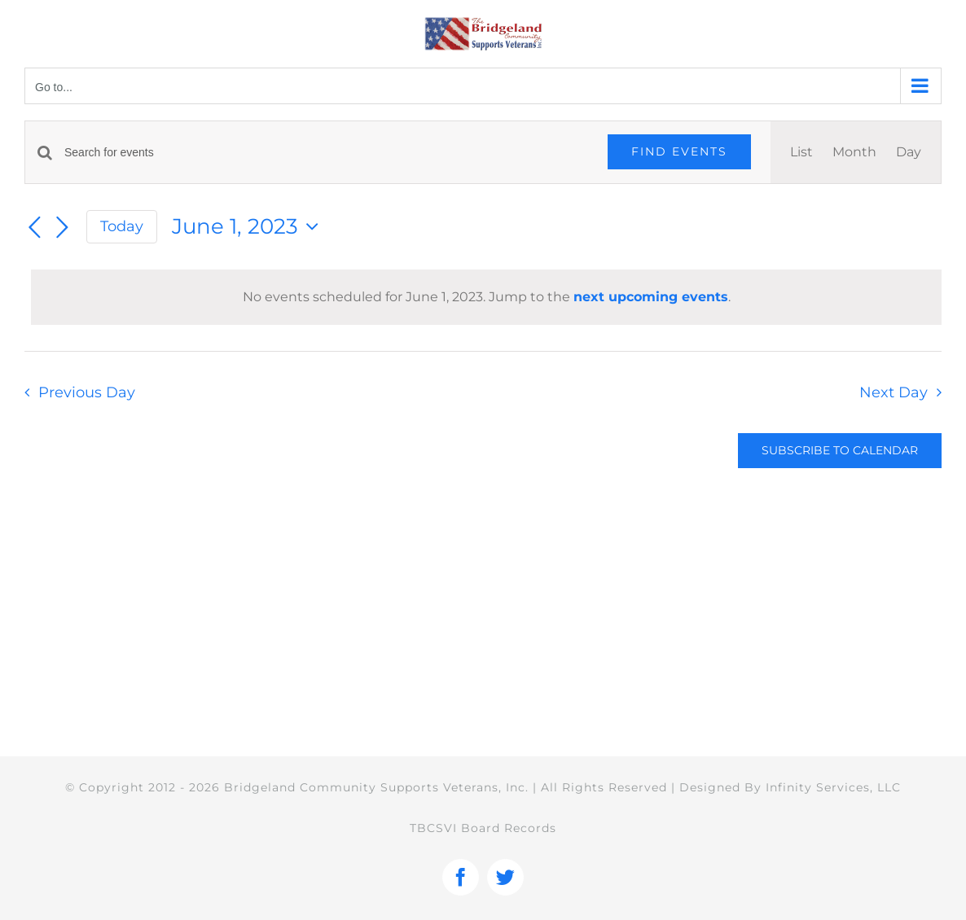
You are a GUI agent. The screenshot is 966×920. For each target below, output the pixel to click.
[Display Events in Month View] (854, 152)
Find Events (679, 151)
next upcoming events (650, 296)
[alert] (486, 297)
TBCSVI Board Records (483, 828)
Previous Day (86, 392)
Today (121, 225)
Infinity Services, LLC (833, 787)
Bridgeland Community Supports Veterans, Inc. (376, 787)
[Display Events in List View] (801, 152)
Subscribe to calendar (840, 451)
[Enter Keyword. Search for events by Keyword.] (326, 152)
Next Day (893, 392)
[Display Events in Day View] (908, 152)
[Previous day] (34, 228)
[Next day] (62, 228)
